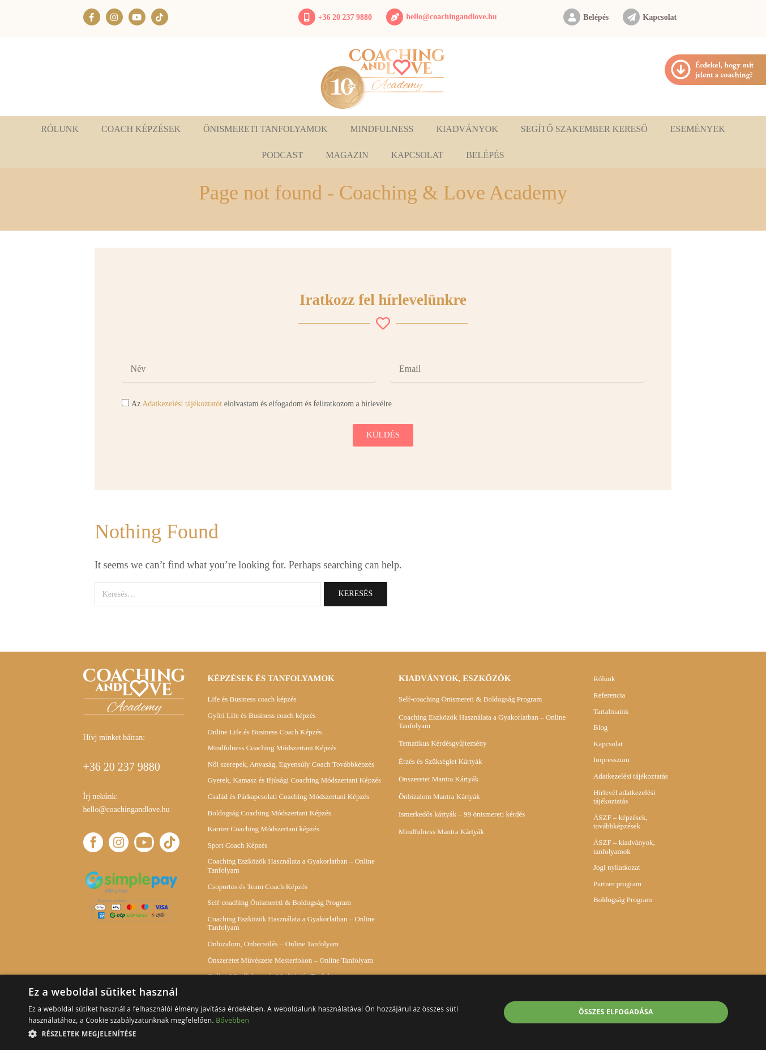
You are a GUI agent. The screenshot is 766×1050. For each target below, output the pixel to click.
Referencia (609, 695)
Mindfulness (381, 129)
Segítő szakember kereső (584, 129)
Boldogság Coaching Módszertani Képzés (269, 813)
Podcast (282, 155)
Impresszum (611, 759)
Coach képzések (141, 129)
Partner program (617, 883)
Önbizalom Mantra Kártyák (439, 796)
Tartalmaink (611, 711)
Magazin (347, 155)
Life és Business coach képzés (252, 699)
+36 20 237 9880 (345, 17)
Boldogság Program (622, 899)
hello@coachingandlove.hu (451, 16)
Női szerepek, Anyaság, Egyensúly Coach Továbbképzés (291, 764)
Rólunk (60, 129)
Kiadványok (467, 129)
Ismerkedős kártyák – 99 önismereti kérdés (462, 814)
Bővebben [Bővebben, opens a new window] (232, 1020)
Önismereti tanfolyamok (265, 129)
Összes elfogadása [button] (616, 1012)
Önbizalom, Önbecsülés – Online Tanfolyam (273, 944)
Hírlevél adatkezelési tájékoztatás (624, 797)
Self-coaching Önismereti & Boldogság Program (279, 902)
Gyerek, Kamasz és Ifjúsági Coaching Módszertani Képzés (294, 780)
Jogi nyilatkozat (616, 867)
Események (697, 129)
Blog (600, 727)
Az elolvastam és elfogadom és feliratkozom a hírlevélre (261, 403)
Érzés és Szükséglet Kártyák (440, 761)
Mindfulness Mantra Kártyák (441, 831)
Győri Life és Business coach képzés (262, 715)
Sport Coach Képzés (238, 845)
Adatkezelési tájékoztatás (630, 776)
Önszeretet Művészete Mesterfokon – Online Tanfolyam (290, 960)
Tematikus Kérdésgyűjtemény (442, 743)
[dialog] (383, 1012)
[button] (257, 1034)
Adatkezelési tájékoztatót (182, 403)
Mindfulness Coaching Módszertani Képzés (272, 747)
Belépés (596, 17)
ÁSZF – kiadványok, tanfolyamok (624, 847)
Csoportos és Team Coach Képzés (257, 886)
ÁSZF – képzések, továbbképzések (620, 822)
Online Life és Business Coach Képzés (265, 732)
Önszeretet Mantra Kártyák (439, 779)
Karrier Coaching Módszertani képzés (263, 828)
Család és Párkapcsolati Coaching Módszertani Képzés (289, 796)
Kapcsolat (660, 17)
